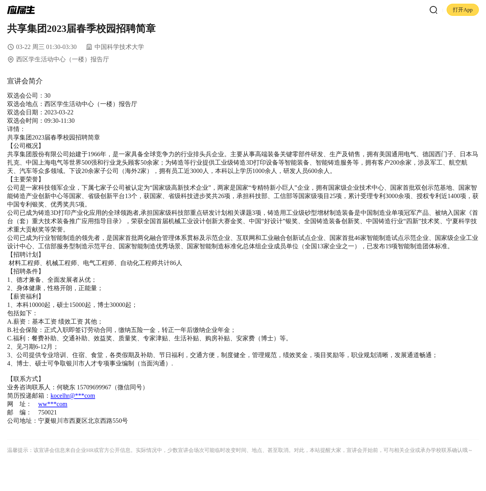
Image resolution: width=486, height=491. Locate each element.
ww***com (52, 403)
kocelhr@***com (73, 395)
